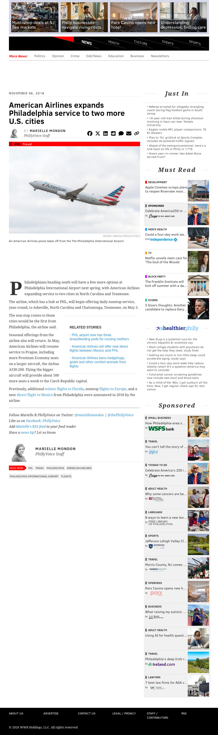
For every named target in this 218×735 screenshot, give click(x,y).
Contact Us (86, 713)
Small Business (159, 418)
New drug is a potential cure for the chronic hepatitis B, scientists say (172, 340)
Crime (75, 56)
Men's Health (157, 229)
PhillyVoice (38, 44)
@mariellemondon (89, 415)
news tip (27, 433)
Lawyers (154, 677)
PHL (17, 144)
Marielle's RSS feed (31, 427)
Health (113, 42)
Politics (39, 56)
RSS (183, 713)
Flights (66, 476)
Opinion (58, 56)
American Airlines (79, 468)
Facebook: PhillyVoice (43, 421)
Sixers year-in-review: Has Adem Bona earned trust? (174, 155)
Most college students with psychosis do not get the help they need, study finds (175, 348)
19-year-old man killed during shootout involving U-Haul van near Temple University (175, 121)
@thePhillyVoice (120, 415)
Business (137, 56)
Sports (195, 42)
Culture (140, 42)
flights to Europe (112, 389)
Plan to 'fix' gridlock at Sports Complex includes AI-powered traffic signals (174, 139)
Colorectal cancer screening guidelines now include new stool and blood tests (174, 376)
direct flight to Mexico (35, 395)
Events (168, 42)
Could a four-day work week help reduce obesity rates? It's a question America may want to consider (176, 366)
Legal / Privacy (124, 713)
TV (150, 253)
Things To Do (157, 465)
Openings (155, 583)
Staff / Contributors (157, 715)
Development (157, 182)
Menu (15, 44)
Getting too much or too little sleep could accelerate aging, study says (176, 356)
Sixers (153, 300)
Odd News (94, 56)
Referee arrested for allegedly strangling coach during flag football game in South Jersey (175, 110)
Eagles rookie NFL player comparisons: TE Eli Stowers (176, 131)
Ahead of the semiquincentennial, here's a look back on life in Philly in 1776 (176, 147)
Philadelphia (55, 468)
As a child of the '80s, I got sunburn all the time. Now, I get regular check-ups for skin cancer (177, 385)
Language (155, 512)
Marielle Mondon (48, 130)
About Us (16, 713)
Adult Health (157, 488)
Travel (27, 144)
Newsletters (160, 56)
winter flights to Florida (64, 389)
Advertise (51, 713)
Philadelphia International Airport (34, 476)
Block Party (157, 276)
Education (116, 56)
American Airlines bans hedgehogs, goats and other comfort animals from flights (98, 362)
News (87, 42)
